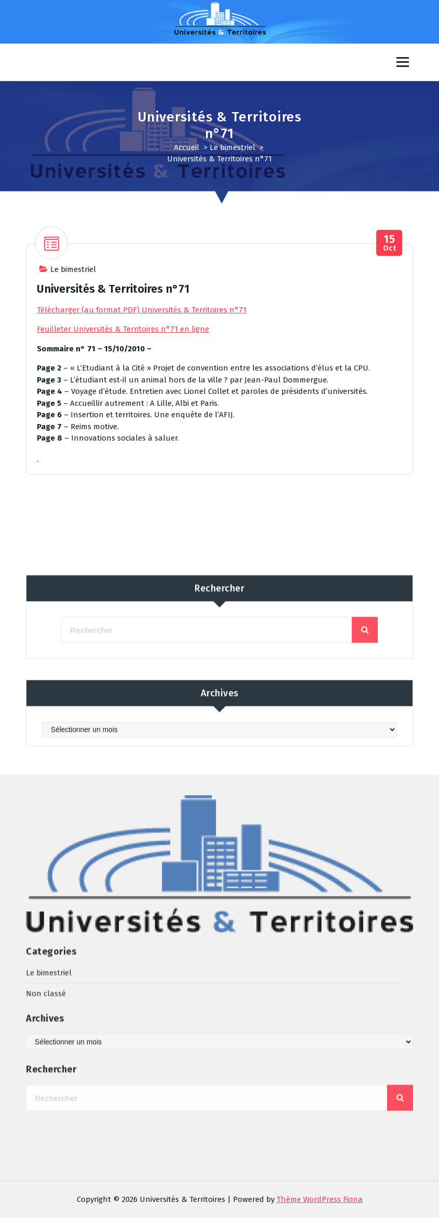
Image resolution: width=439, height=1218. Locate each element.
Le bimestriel (232, 147)
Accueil (186, 147)
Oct (389, 244)
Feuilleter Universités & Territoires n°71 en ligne (123, 330)
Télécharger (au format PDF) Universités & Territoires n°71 (141, 311)
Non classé (46, 833)
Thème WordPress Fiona (320, 1199)
